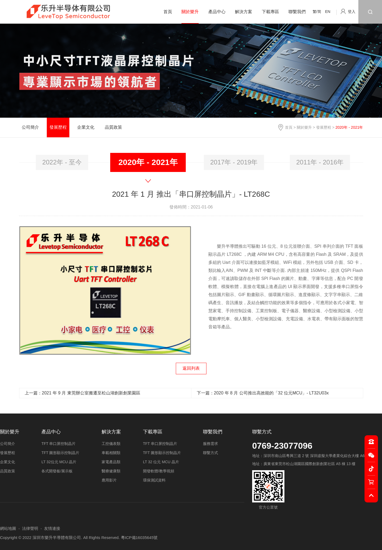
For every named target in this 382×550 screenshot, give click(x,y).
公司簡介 (30, 127)
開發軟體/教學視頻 (158, 471)
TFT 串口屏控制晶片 (58, 443)
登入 (351, 11)
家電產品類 (111, 462)
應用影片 (109, 480)
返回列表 (191, 368)
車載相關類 (111, 453)
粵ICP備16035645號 (139, 537)
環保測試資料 (154, 480)
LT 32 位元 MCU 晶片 (161, 462)
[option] (62, 162)
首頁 (167, 11)
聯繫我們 (297, 11)
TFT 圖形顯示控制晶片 (60, 453)
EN (327, 11)
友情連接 (52, 528)
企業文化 (85, 127)
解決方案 (243, 11)
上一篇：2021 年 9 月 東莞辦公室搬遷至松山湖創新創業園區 (82, 393)
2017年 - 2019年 (234, 162)
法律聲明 (30, 528)
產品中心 (217, 11)
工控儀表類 (111, 443)
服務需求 (210, 443)
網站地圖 (8, 528)
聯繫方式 (262, 431)
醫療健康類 (111, 471)
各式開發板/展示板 (57, 471)
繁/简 (317, 11)
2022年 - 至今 (62, 162)
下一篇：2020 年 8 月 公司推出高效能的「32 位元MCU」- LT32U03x (263, 393)
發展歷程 (323, 127)
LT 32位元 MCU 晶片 (58, 462)
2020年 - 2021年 (147, 162)
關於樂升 (190, 11)
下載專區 (270, 11)
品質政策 (113, 127)
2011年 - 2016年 (320, 162)
